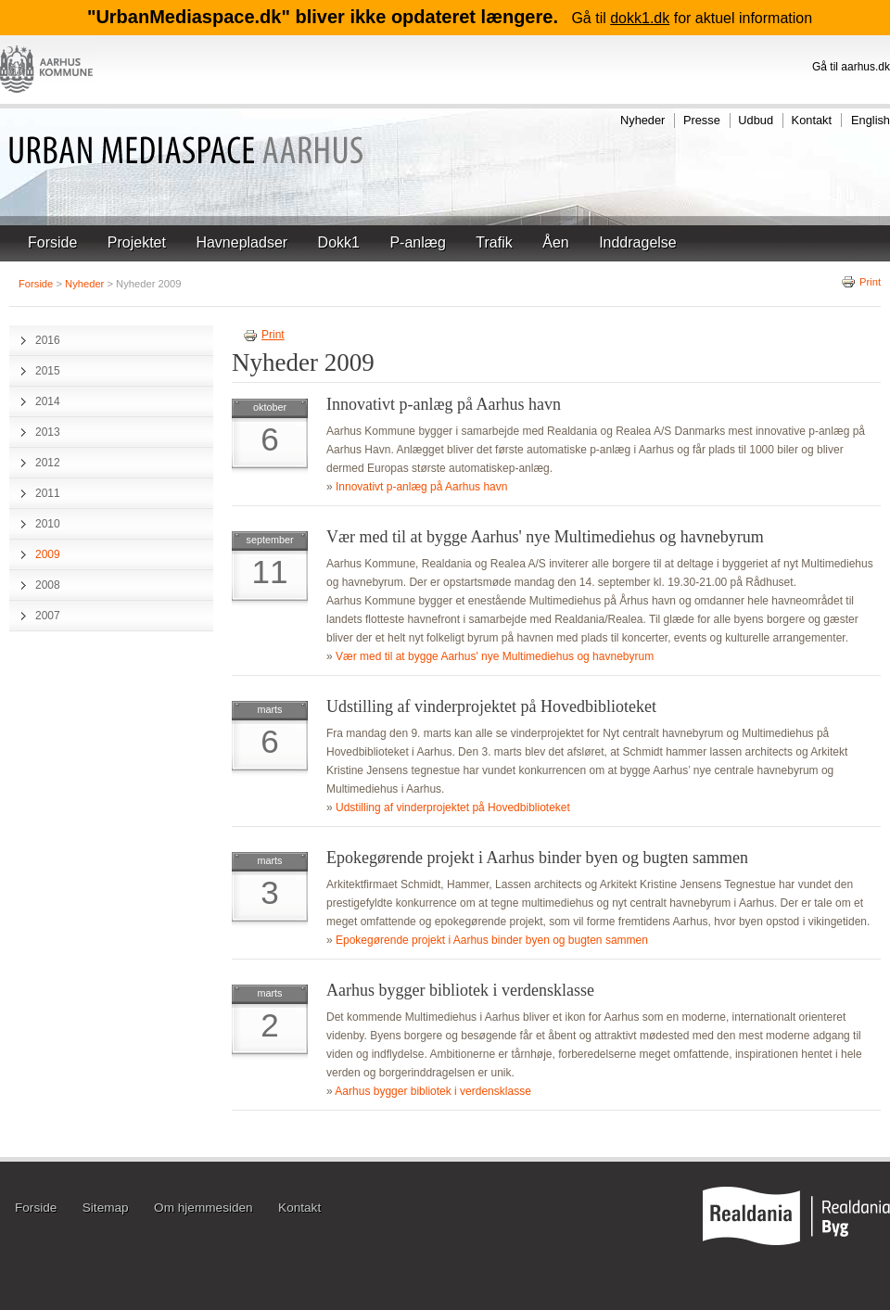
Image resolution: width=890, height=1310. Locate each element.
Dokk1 (339, 242)
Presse (701, 120)
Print (861, 281)
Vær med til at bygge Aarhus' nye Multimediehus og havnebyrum (545, 537)
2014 (47, 401)
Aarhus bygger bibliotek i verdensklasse (460, 990)
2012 (47, 462)
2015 (47, 370)
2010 (47, 523)
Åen (555, 242)
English (870, 120)
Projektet (137, 242)
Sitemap (106, 1208)
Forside (52, 242)
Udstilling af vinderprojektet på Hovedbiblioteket (491, 706)
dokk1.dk (639, 18)
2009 (47, 554)
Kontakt (812, 120)
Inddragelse (638, 242)
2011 (47, 493)
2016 (47, 340)
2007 (47, 615)
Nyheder (642, 120)
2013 (47, 432)
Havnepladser (241, 242)
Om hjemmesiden (203, 1208)
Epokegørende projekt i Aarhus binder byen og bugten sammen (537, 857)
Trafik (494, 242)
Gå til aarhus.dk (851, 66)
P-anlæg (417, 242)
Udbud (755, 120)
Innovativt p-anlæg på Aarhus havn (443, 404)
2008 (47, 585)
